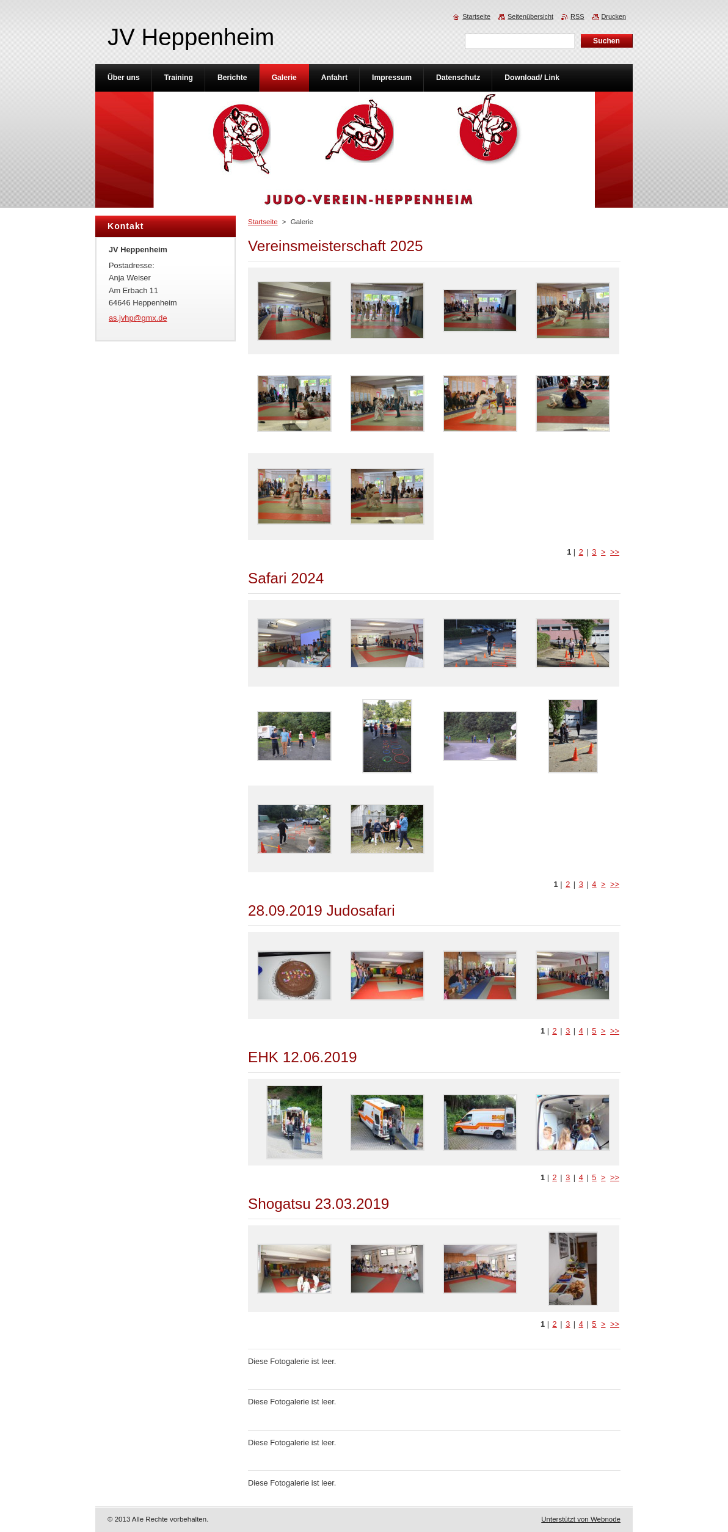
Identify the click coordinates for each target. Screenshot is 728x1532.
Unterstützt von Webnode (581, 1519)
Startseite (263, 221)
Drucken (614, 16)
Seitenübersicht (530, 16)
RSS (577, 16)
